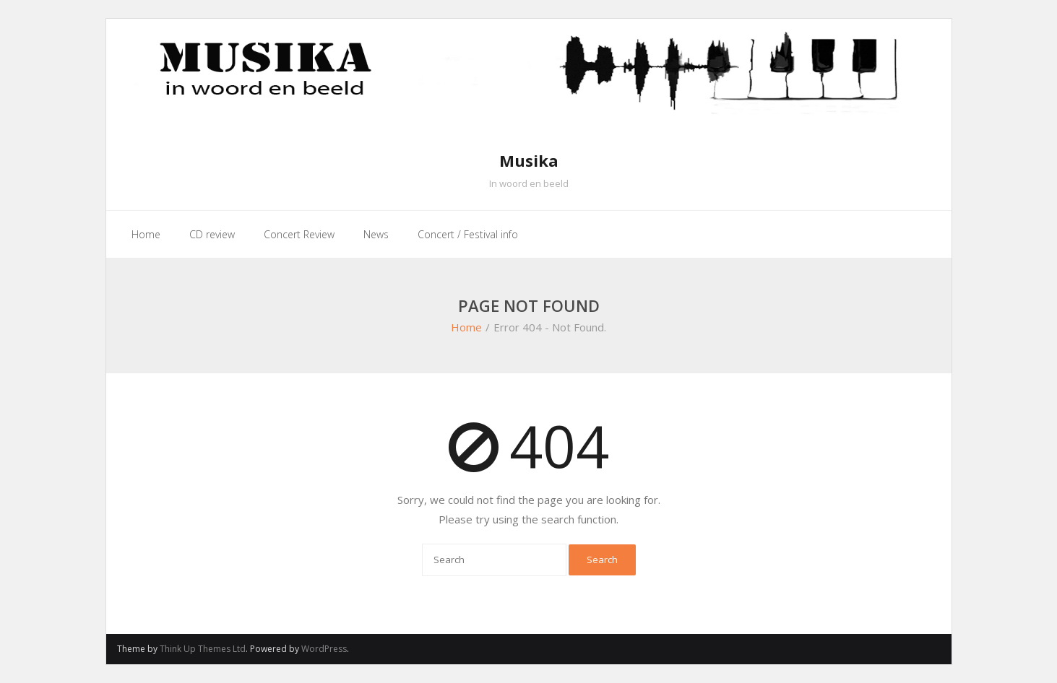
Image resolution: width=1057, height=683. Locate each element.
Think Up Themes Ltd (203, 649)
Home (466, 327)
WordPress (324, 649)
